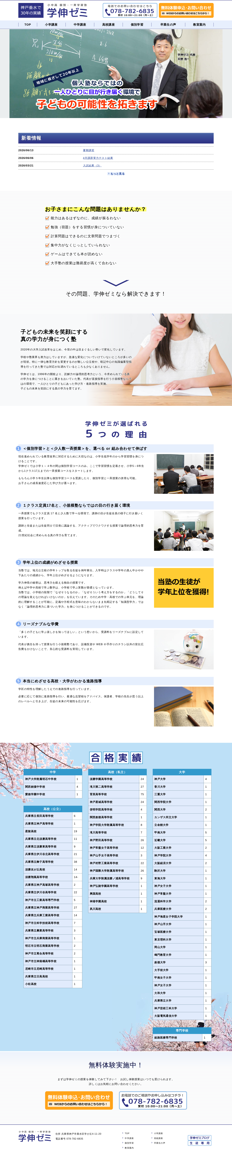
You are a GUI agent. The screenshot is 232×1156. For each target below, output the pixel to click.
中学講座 (80, 24)
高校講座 (108, 24)
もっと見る (118, 173)
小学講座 (51, 24)
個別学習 (137, 24)
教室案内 (199, 24)
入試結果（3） (92, 165)
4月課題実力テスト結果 (98, 158)
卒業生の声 (168, 24)
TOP (27, 24)
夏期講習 (88, 150)
